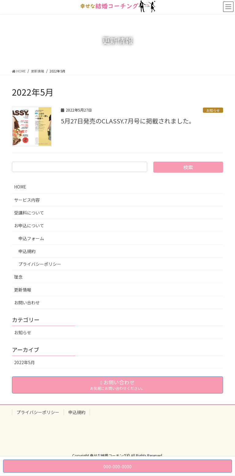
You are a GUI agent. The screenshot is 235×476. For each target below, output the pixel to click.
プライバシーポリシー (39, 264)
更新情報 (22, 290)
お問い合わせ (27, 302)
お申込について (29, 225)
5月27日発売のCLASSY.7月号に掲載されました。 (128, 120)
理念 (18, 277)
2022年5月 (24, 362)
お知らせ (213, 110)
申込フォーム (31, 238)
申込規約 (26, 251)
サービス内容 (27, 200)
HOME (20, 187)
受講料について (29, 213)
